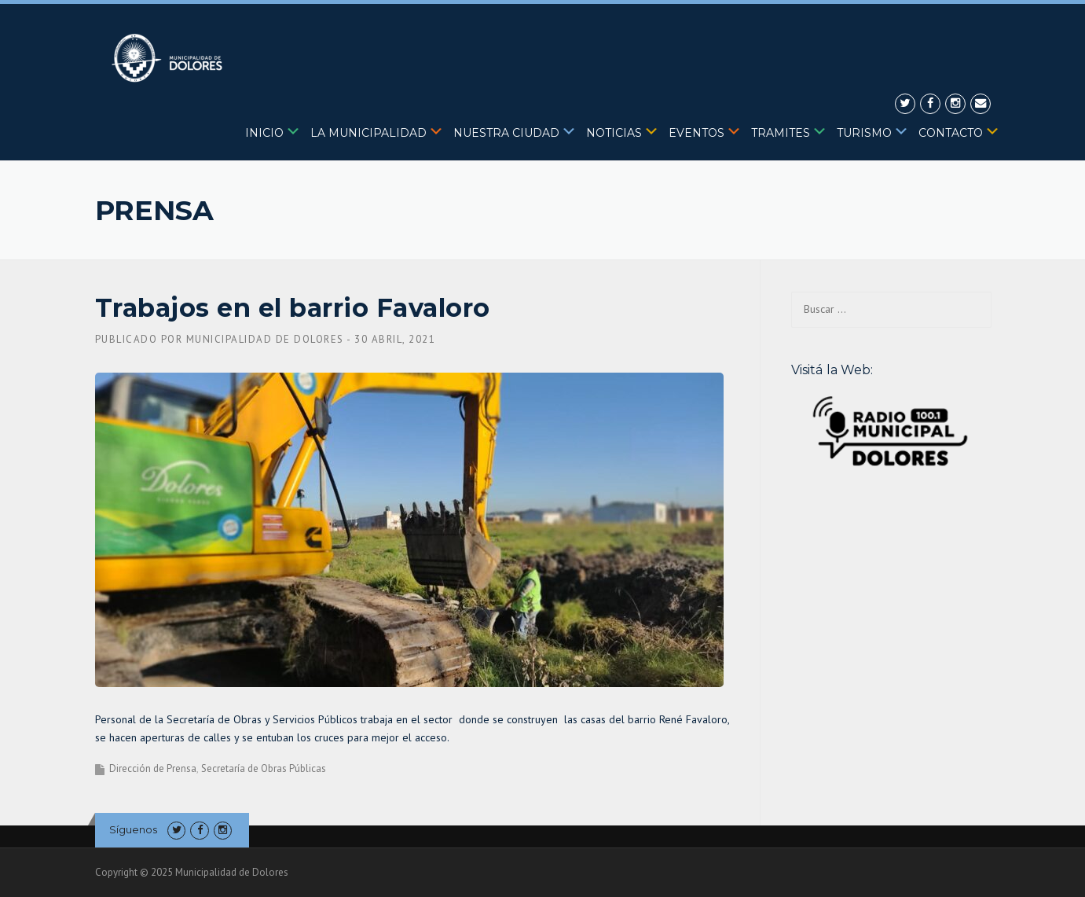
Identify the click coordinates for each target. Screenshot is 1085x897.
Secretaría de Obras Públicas (263, 768)
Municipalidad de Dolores (265, 339)
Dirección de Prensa (152, 768)
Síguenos (133, 829)
